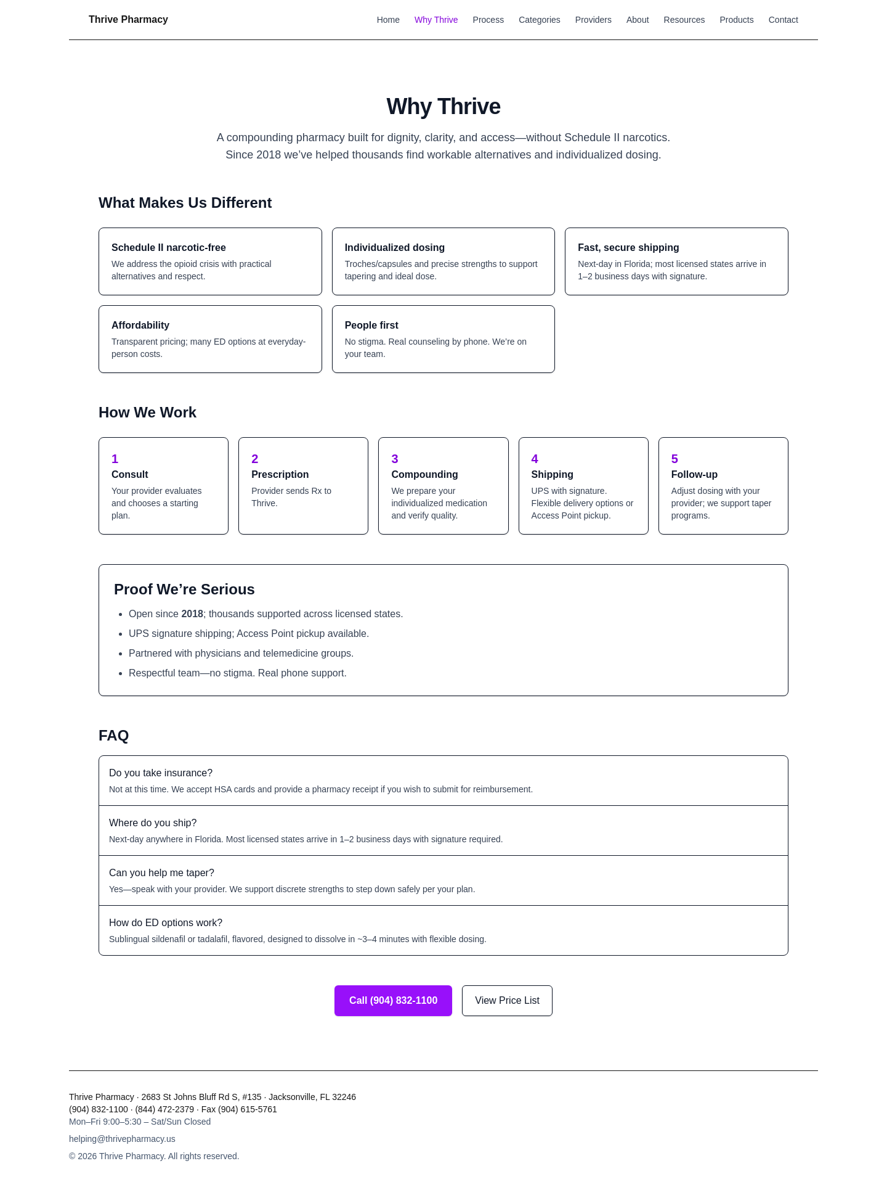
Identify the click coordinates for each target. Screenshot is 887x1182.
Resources (684, 20)
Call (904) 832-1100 (393, 1000)
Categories (540, 20)
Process (488, 20)
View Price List (507, 1000)
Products (737, 20)
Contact (783, 20)
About (637, 20)
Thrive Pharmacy (128, 19)
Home (388, 20)
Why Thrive (436, 20)
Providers (593, 20)
